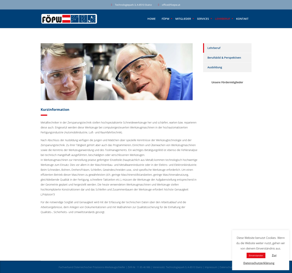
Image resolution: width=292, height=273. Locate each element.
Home (151, 18)
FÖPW (165, 18)
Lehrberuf (222, 18)
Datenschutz (226, 267)
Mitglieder (183, 18)
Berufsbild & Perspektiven (224, 57)
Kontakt (242, 18)
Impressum (211, 267)
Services (203, 18)
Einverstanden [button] (256, 255)
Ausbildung (214, 67)
